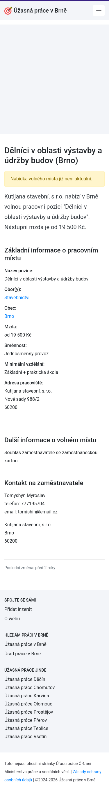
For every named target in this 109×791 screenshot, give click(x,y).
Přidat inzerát (18, 609)
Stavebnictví (16, 297)
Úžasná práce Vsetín (25, 736)
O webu (12, 618)
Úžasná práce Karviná (26, 695)
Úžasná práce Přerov (25, 720)
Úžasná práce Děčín (24, 679)
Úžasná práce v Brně (25, 644)
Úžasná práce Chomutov (29, 687)
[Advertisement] (54, 79)
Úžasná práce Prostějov (28, 712)
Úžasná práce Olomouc (28, 704)
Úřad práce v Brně (22, 653)
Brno (9, 316)
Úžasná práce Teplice (26, 728)
